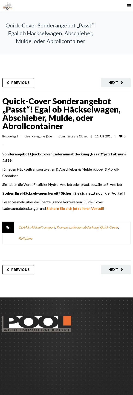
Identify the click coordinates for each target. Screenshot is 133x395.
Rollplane (25, 238)
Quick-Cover (109, 227)
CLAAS (24, 227)
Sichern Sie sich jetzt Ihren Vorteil (74, 208)
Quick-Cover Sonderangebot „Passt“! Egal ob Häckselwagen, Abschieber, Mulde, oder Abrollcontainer (61, 113)
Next (113, 83)
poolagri (12, 136)
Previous (20, 83)
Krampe (62, 227)
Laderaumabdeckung (83, 227)
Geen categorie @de (38, 136)
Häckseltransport (42, 227)
